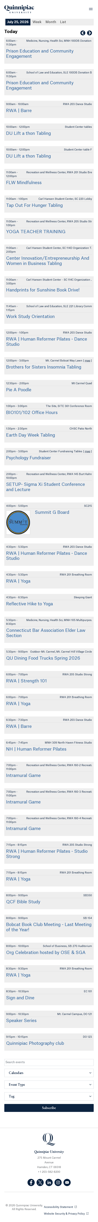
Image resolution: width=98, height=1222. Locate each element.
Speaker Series (21, 1021)
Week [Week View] (37, 22)
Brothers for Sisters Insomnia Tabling (43, 367)
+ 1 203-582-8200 (49, 1172)
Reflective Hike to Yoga (29, 604)
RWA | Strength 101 (26, 681)
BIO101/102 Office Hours (32, 413)
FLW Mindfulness (24, 183)
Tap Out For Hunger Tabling (34, 205)
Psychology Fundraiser (28, 458)
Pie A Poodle (18, 390)
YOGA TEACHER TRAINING (35, 232)
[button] (49, 1073)
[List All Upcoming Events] (63, 22)
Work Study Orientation (30, 317)
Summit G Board (52, 512)
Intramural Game (23, 776)
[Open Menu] (91, 9)
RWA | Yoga (18, 581)
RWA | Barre (19, 111)
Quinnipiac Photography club (35, 1043)
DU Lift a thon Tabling (28, 133)
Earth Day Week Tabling (30, 435)
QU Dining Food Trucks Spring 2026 (43, 658)
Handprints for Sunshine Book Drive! (42, 290)
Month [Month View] (50, 22)
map (87, 361)
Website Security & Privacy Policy (66, 1213)
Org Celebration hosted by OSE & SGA (46, 953)
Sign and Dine (20, 998)
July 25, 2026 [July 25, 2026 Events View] (18, 22)
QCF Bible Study (23, 902)
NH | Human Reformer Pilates (36, 749)
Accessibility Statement (60, 1206)
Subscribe (49, 1108)
